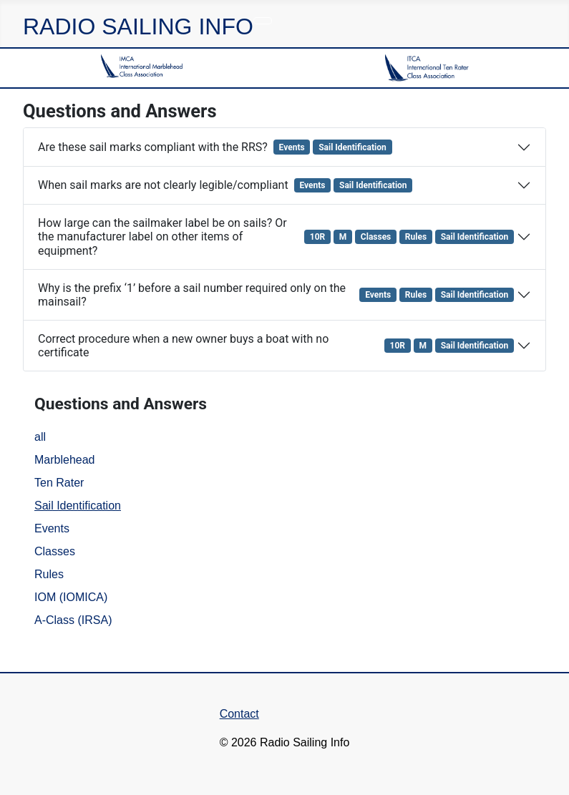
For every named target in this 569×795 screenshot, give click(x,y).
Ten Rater (59, 483)
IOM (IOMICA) (70, 597)
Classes (54, 551)
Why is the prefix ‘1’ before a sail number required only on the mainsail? (277, 294)
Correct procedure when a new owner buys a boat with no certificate (277, 345)
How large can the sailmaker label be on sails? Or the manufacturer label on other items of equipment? (277, 236)
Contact (239, 714)
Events (51, 528)
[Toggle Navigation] (262, 20)
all (40, 437)
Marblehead (64, 460)
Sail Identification (77, 505)
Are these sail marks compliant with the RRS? (216, 147)
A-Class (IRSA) (73, 620)
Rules (49, 574)
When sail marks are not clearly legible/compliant (226, 185)
